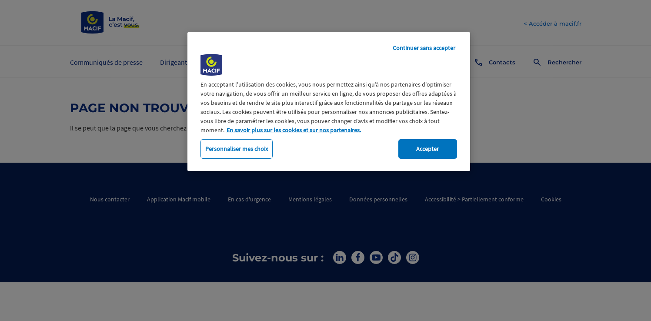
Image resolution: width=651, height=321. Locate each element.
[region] (328, 101)
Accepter (427, 149)
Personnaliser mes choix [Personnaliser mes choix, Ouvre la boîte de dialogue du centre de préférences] (236, 149)
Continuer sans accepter (424, 48)
